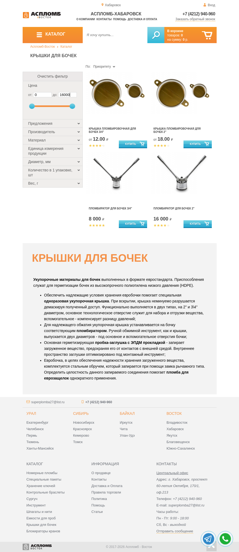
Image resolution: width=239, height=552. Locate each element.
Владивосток (177, 422)
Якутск (172, 435)
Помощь (119, 19)
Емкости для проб (41, 518)
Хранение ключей (40, 486)
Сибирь (81, 413)
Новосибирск (83, 422)
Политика (99, 499)
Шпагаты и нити (39, 512)
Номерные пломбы (41, 473)
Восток (174, 413)
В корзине (175, 31)
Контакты (104, 19)
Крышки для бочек (41, 525)
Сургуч (31, 499)
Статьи (97, 512)
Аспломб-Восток (42, 47)
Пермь (31, 435)
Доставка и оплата (142, 19)
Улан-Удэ (127, 435)
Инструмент (36, 505)
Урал (31, 413)
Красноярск (82, 429)
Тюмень (32, 442)
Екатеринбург (37, 422)
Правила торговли (106, 492)
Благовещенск (178, 442)
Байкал (127, 413)
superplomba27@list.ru (48, 402)
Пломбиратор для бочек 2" (174, 208)
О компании (86, 19)
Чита (124, 429)
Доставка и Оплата (106, 486)
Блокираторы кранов (43, 531)
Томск (77, 442)
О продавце (100, 473)
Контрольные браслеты (45, 492)
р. (185, 40)
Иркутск (126, 422)
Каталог (66, 47)
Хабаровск (175, 429)
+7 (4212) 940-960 (198, 14)
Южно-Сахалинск (181, 448)
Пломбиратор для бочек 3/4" (110, 208)
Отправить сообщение (175, 531)
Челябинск (35, 429)
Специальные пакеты (43, 479)
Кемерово (81, 435)
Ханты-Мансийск (40, 448)
